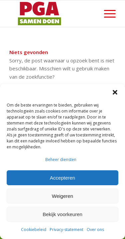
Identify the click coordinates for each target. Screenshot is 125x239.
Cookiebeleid (33, 229)
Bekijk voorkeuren (62, 214)
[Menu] (106, 13)
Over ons (95, 229)
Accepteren (62, 178)
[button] (115, 92)
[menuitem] (106, 13)
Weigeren (62, 196)
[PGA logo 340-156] (51, 13)
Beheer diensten (60, 159)
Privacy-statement (66, 229)
